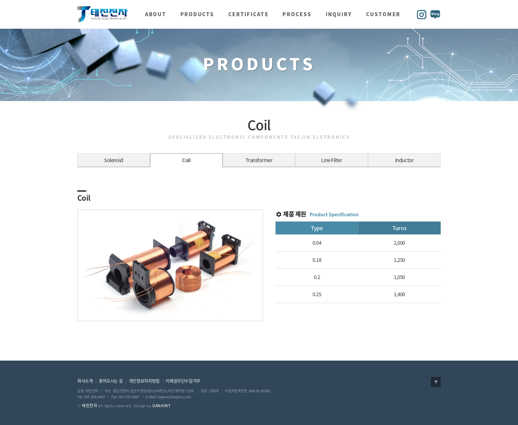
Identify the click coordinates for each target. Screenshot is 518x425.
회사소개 (84, 380)
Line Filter (331, 160)
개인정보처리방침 (144, 380)
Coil (186, 160)
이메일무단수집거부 (183, 380)
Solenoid (113, 160)
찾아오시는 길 (111, 380)
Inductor (404, 160)
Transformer (258, 160)
